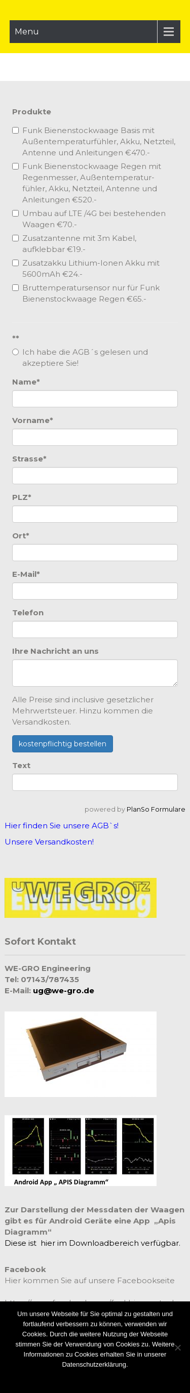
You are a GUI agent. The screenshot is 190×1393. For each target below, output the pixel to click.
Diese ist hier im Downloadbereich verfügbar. (92, 1243)
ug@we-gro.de (63, 990)
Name (26, 382)
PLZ (21, 497)
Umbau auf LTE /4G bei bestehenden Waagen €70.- (89, 218)
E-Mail (26, 574)
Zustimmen (78, 1377)
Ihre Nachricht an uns (55, 651)
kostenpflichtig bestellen (62, 743)
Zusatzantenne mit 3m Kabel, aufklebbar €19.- (74, 243)
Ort (20, 535)
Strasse (29, 458)
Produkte (31, 111)
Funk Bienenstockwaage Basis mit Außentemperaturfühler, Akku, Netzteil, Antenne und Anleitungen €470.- (93, 141)
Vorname (32, 420)
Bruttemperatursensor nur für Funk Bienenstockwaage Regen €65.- (86, 293)
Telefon (28, 612)
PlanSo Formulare (156, 809)
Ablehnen (114, 1377)
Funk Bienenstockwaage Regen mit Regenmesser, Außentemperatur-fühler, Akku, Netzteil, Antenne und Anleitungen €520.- (86, 182)
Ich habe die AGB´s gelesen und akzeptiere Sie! (80, 357)
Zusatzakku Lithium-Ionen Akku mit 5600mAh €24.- (86, 268)
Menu (27, 31)
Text (21, 765)
